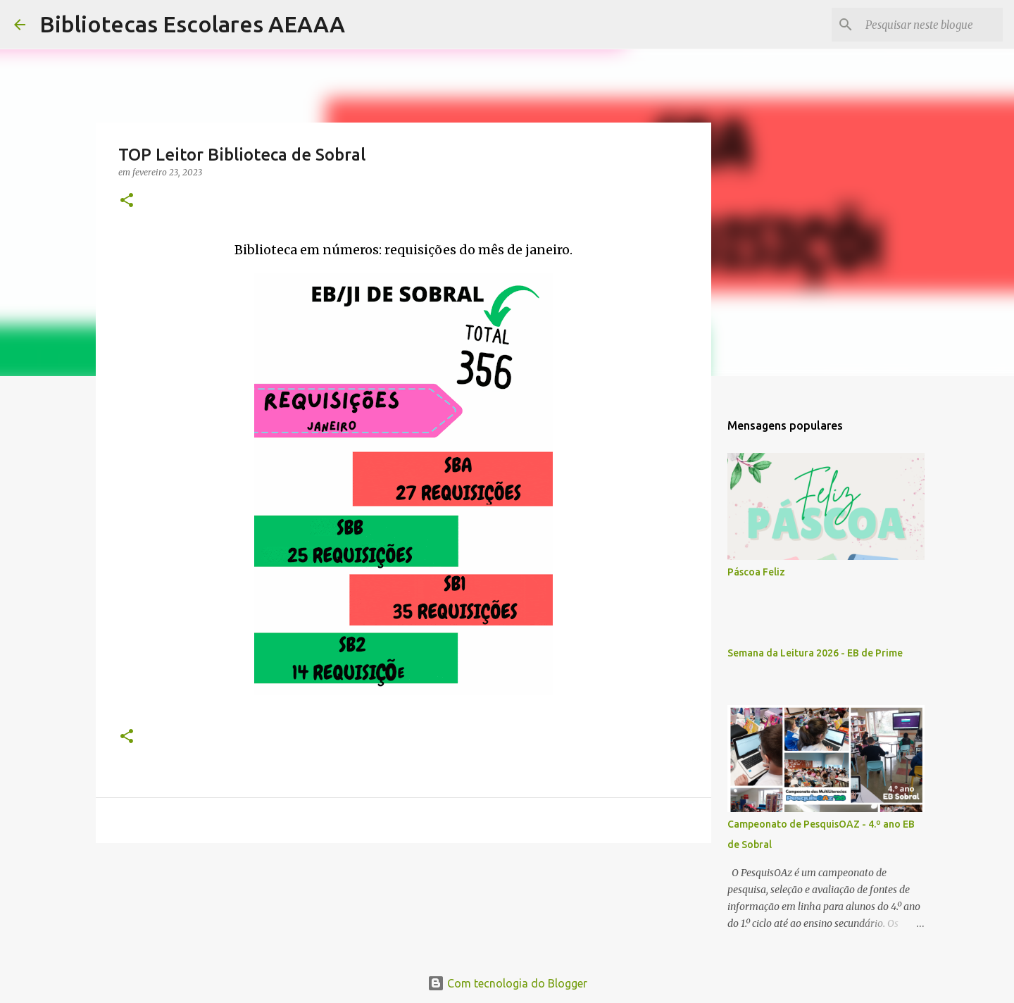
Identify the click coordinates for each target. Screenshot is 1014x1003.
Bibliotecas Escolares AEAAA (192, 24)
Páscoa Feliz (756, 572)
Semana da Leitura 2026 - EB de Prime (815, 653)
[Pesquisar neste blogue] (929, 25)
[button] (126, 201)
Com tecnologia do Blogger (507, 983)
